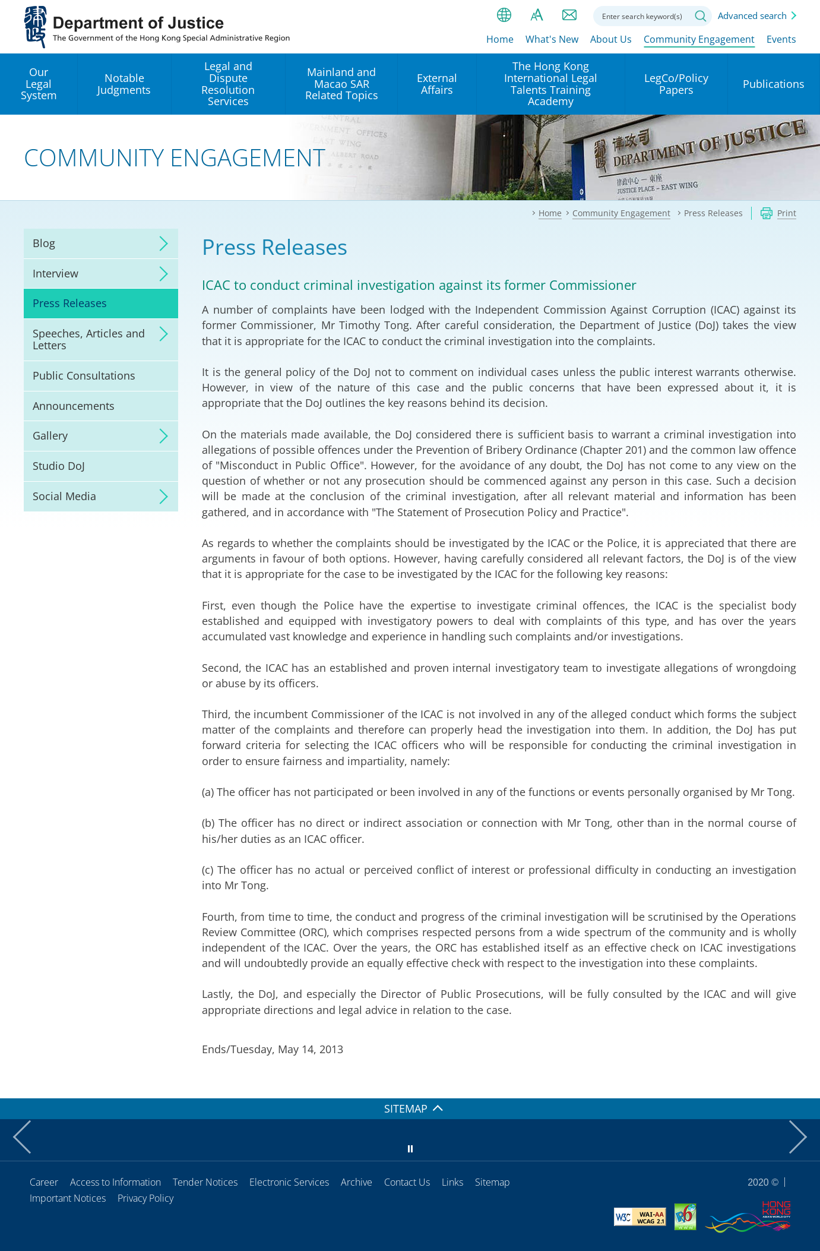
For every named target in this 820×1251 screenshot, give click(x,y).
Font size (537, 15)
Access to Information (115, 1182)
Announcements (74, 406)
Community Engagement (699, 39)
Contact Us (407, 1182)
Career (44, 1182)
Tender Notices (205, 1182)
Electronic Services (289, 1182)
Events (781, 39)
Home (500, 39)
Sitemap (492, 1182)
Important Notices (68, 1198)
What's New (551, 39)
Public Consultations (84, 375)
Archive (356, 1182)
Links (452, 1182)
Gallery (50, 435)
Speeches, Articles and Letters (89, 339)
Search (700, 16)
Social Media (64, 496)
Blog (44, 243)
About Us (611, 39)
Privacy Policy (145, 1198)
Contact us (569, 15)
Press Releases (70, 303)
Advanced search (752, 15)
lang (504, 15)
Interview (55, 273)
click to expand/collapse (160, 243)
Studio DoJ (59, 466)
